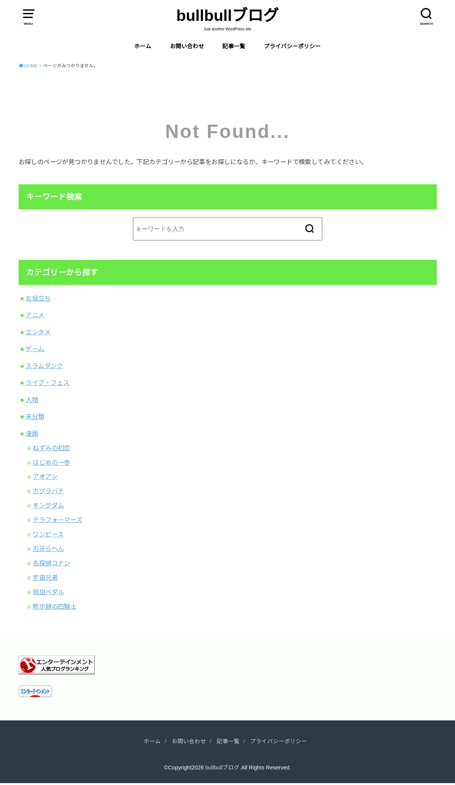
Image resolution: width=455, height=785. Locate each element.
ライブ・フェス (47, 382)
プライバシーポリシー (292, 46)
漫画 (31, 433)
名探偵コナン (51, 563)
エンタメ (38, 332)
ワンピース (48, 534)
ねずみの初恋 (51, 448)
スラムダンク (44, 365)
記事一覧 (233, 46)
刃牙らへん (48, 548)
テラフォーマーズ (57, 519)
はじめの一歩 (51, 462)
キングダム (48, 505)
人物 (31, 399)
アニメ (34, 315)
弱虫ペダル (48, 592)
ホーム (142, 46)
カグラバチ (48, 490)
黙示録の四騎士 (54, 606)
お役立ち (38, 298)
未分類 (34, 416)
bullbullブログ (227, 15)
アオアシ (45, 476)
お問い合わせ (187, 46)
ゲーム (34, 348)
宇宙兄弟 (45, 577)
